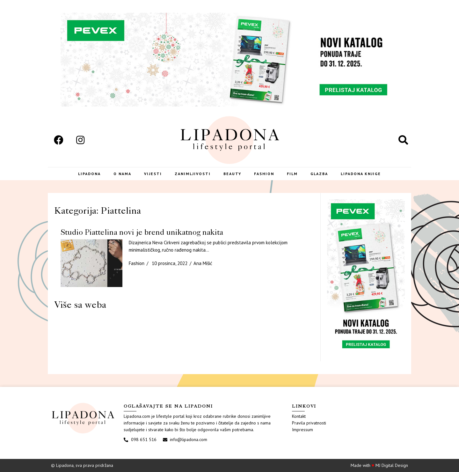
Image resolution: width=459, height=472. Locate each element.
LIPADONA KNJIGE (361, 173)
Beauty (232, 173)
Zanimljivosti (193, 173)
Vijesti (153, 173)
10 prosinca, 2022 (169, 263)
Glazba (319, 173)
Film (292, 173)
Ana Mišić (202, 263)
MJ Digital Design (391, 465)
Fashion (264, 173)
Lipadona (89, 173)
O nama (122, 173)
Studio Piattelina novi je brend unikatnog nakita (142, 232)
